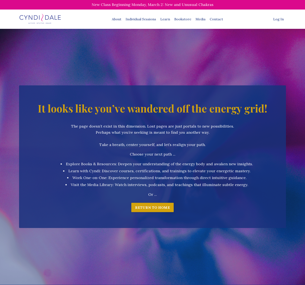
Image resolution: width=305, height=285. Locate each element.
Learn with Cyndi (84, 170)
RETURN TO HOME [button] (152, 207)
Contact (216, 19)
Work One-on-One (89, 177)
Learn (165, 19)
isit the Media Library (93, 184)
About (116, 19)
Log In (278, 19)
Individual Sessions (141, 19)
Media (200, 19)
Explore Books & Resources (91, 163)
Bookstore (182, 19)
